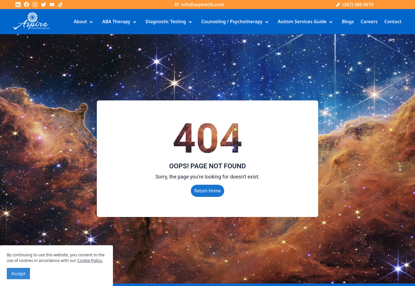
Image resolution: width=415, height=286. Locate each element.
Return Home (207, 190)
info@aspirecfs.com (199, 4)
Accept (18, 273)
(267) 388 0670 (354, 4)
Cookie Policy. (90, 260)
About (84, 22)
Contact (392, 21)
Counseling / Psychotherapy (236, 22)
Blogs (348, 21)
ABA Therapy (120, 22)
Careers (369, 21)
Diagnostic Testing (170, 22)
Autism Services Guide (306, 22)
